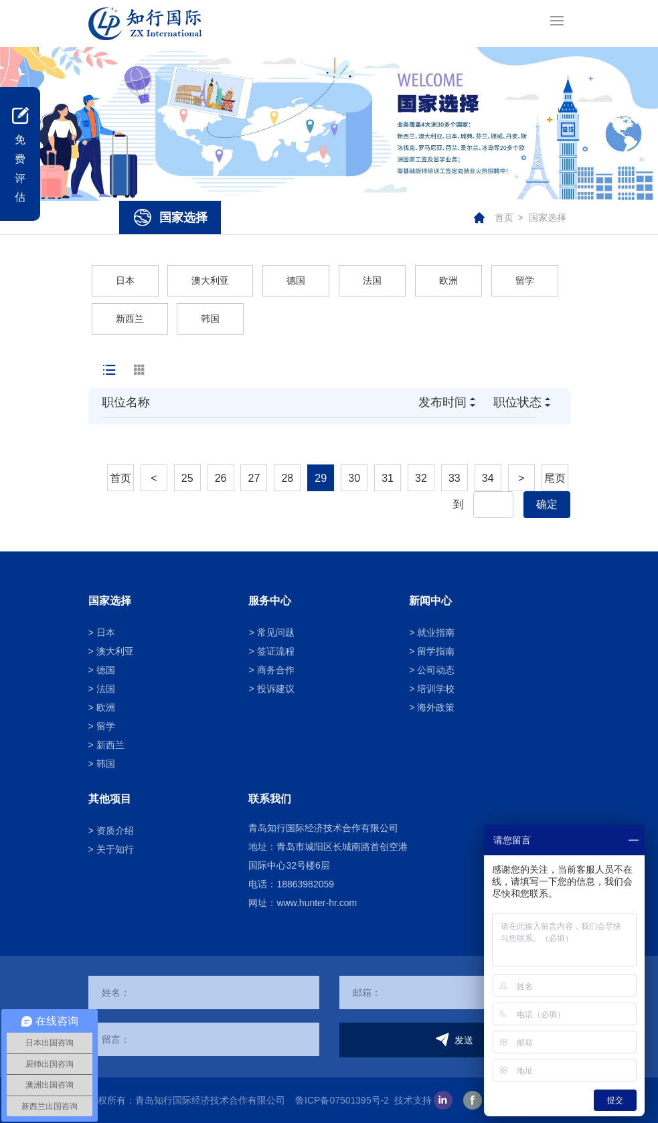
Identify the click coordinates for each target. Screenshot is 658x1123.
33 (454, 478)
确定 (547, 504)
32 (421, 478)
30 (354, 478)
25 (187, 478)
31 (388, 478)
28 (287, 478)
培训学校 (436, 688)
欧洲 (448, 280)
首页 (504, 217)
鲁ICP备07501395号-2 (342, 1100)
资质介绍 (115, 830)
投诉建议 (276, 688)
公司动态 (436, 670)
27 (254, 478)
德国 (295, 280)
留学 (524, 280)
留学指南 (436, 651)
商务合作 (276, 670)
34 (488, 478)
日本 (125, 280)
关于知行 (115, 849)
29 (321, 478)
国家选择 (547, 217)
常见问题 (276, 632)
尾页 (555, 478)
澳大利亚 (210, 280)
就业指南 (436, 632)
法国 (372, 280)
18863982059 (305, 884)
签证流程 (276, 651)
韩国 (210, 318)
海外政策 (436, 707)
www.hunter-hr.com (316, 902)
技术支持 (413, 1100)
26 (221, 478)
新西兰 (130, 318)
